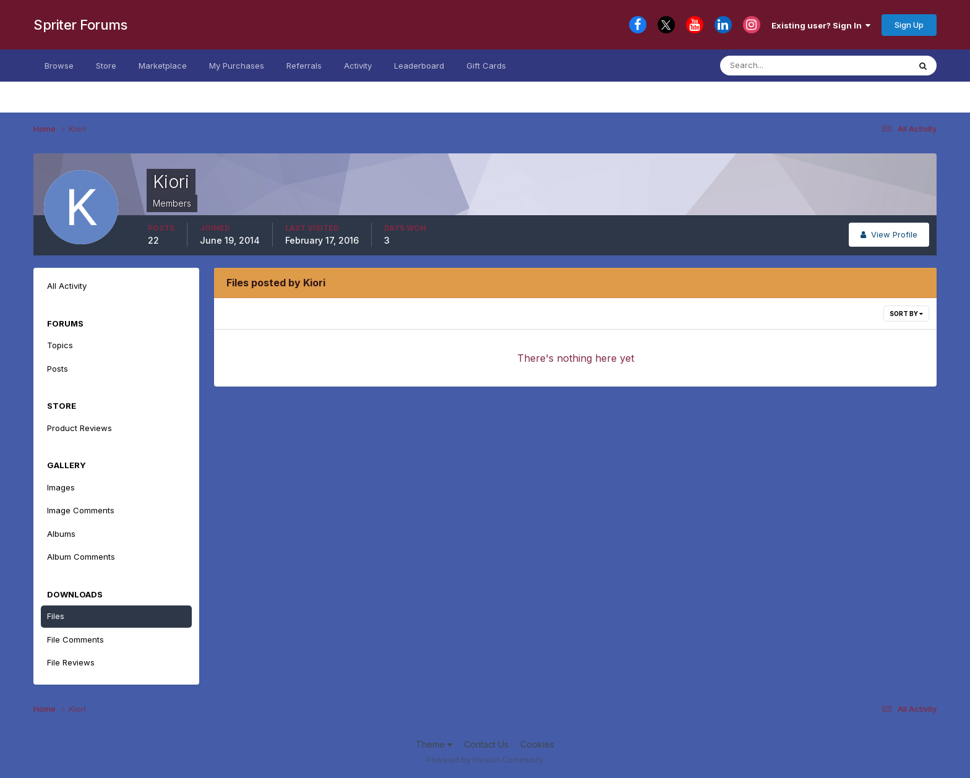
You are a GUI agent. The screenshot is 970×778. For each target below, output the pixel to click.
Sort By (906, 313)
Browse (59, 66)
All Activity (67, 286)
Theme (434, 744)
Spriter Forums (80, 25)
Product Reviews (79, 428)
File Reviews (71, 662)
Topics (60, 345)
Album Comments (81, 557)
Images (61, 487)
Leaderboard (419, 66)
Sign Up (909, 25)
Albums (61, 534)
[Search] (781, 65)
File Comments (75, 639)
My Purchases (236, 66)
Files (55, 616)
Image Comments (80, 510)
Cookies (537, 744)
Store (106, 66)
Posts (57, 369)
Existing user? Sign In (820, 25)
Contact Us (486, 744)
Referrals (304, 66)
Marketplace (163, 66)
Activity (358, 66)
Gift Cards (486, 66)
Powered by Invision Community (485, 759)
